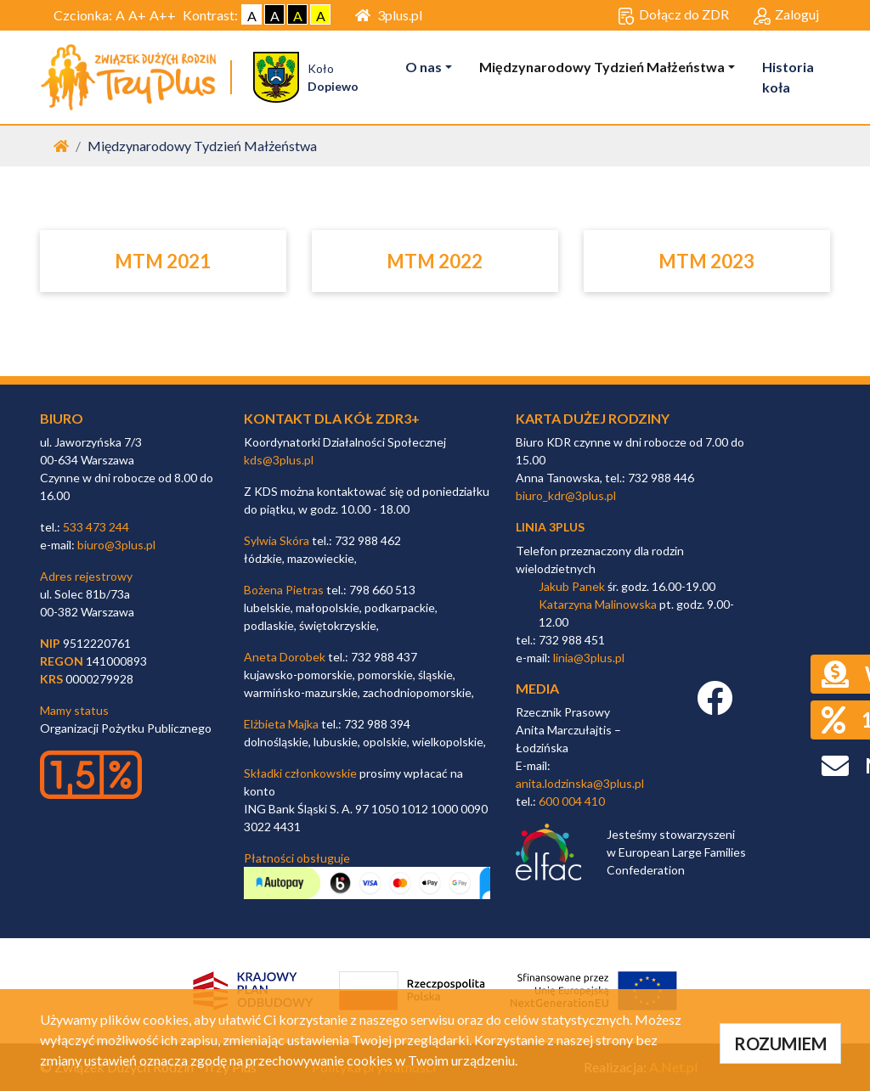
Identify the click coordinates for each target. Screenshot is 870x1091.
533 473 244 (96, 527)
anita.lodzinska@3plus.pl (580, 783)
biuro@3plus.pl (116, 544)
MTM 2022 (435, 261)
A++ (163, 15)
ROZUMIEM (780, 1043)
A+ (137, 15)
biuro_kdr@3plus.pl (566, 495)
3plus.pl (388, 15)
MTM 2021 (163, 261)
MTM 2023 (706, 261)
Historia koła (788, 77)
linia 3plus (550, 527)
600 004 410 (572, 801)
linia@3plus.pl (588, 657)
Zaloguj (786, 15)
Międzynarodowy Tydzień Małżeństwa (602, 67)
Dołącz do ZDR (673, 15)
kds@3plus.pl (279, 460)
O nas (423, 67)
